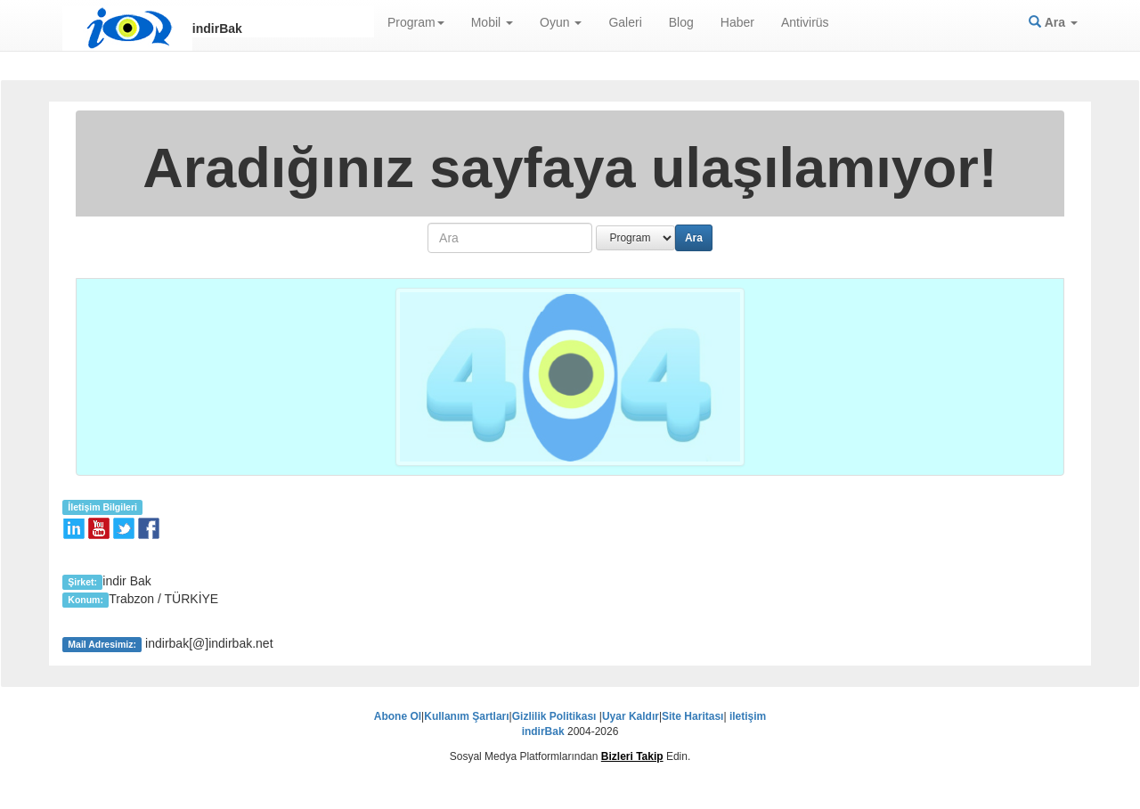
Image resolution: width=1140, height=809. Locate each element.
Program (415, 22)
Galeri (624, 22)
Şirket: (82, 581)
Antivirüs (805, 22)
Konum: (85, 599)
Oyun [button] (561, 22)
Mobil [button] (492, 22)
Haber (737, 22)
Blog (681, 22)
